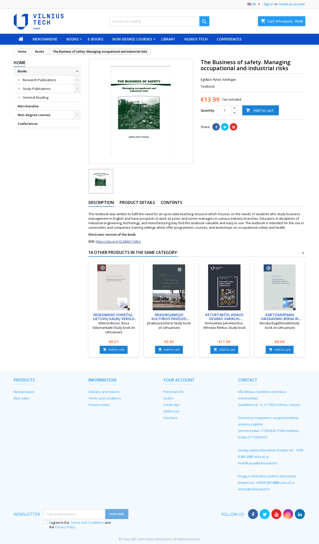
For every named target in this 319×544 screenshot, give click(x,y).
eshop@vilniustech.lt (253, 489)
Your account (179, 380)
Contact (247, 380)
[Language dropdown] (254, 4)
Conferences (229, 39)
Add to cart (260, 110)
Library (168, 39)
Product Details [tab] (137, 202)
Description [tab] (101, 202)
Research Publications (39, 80)
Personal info (173, 391)
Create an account (292, 4)
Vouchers (170, 417)
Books (73, 39)
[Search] (159, 21)
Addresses (171, 411)
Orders (168, 398)
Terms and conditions (104, 398)
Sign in (268, 4)
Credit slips (171, 404)
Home (19, 62)
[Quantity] (224, 110)
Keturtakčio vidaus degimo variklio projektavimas (224, 318)
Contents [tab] (171, 202)
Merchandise (45, 39)
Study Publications (37, 88)
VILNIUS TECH (196, 39)
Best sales (21, 398)
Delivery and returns (104, 391)
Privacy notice (98, 404)
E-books (95, 39)
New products (24, 391)
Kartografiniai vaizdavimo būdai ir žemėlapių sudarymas (279, 318)
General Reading (35, 97)
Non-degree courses (132, 39)
